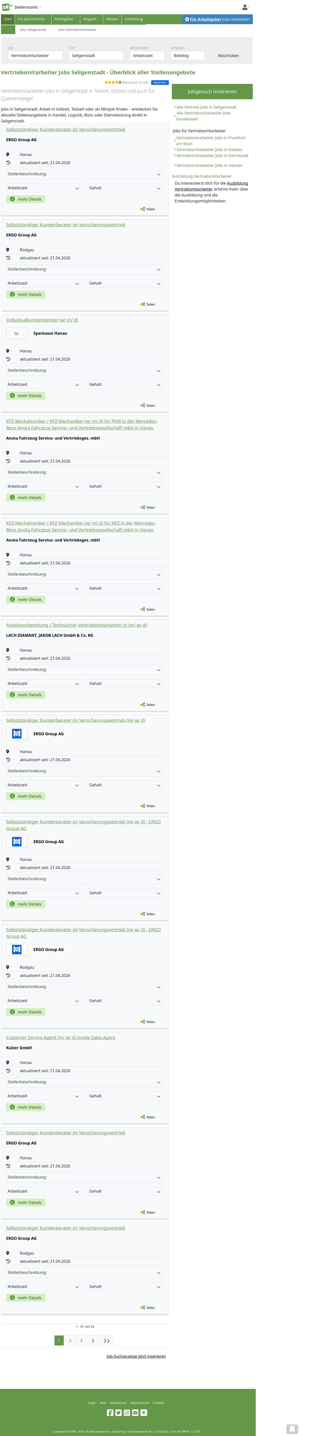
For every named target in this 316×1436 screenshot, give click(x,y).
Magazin (90, 19)
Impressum (118, 1402)
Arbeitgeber (64, 19)
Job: (11, 48)
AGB (103, 1402)
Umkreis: (178, 48)
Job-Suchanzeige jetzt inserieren (136, 1356)
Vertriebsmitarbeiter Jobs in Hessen (209, 165)
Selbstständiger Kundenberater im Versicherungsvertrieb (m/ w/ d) (75, 720)
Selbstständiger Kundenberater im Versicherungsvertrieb (65, 129)
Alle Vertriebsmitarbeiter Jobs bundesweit (204, 116)
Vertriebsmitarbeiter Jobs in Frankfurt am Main (211, 140)
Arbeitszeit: (139, 48)
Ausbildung (134, 19)
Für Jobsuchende (31, 19)
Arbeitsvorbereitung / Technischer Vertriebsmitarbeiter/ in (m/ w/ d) (76, 625)
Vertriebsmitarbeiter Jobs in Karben (209, 149)
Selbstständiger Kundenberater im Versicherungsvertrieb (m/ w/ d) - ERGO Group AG (83, 825)
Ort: (72, 48)
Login (92, 1402)
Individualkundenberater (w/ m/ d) (42, 320)
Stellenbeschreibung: (84, 173)
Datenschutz (139, 1402)
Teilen (150, 209)
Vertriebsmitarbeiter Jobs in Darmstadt (212, 155)
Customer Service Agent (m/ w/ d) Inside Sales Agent (60, 1037)
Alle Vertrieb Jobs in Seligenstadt (207, 107)
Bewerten (160, 82)
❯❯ (106, 1340)
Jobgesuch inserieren (212, 91)
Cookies (158, 1402)
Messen (112, 19)
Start (8, 19)
